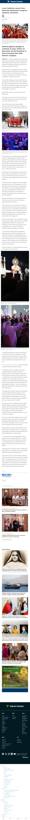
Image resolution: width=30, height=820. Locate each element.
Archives (4, 742)
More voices (6, 797)
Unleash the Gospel (8, 809)
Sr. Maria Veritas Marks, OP (25, 720)
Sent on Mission (7, 782)
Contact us (4, 741)
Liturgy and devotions (7, 539)
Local (3, 21)
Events (3, 732)
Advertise (19, 741)
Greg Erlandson (7, 794)
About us (4, 739)
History (5, 785)
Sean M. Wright (23, 729)
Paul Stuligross (24, 732)
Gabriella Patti (6, 17)
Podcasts (14, 716)
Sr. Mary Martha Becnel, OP (24, 724)
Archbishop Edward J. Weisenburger (25, 716)
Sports (5, 772)
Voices (3, 788)
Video (13, 715)
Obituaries (4, 729)
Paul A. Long (24, 726)
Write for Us (19, 742)
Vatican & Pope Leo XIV (5, 719)
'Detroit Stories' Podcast (9, 779)
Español (3, 730)
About (3, 800)
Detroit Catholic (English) (7, 816)
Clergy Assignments (4, 727)
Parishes (3, 746)
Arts (3, 725)
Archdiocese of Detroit (8, 804)
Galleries (14, 718)
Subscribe (19, 739)
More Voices (24, 733)
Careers (3, 748)
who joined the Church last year (11, 364)
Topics (3, 766)
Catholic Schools (3, 723)
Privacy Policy (24, 755)
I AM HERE (6, 784)
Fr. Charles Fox (7, 793)
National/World (5, 716)
